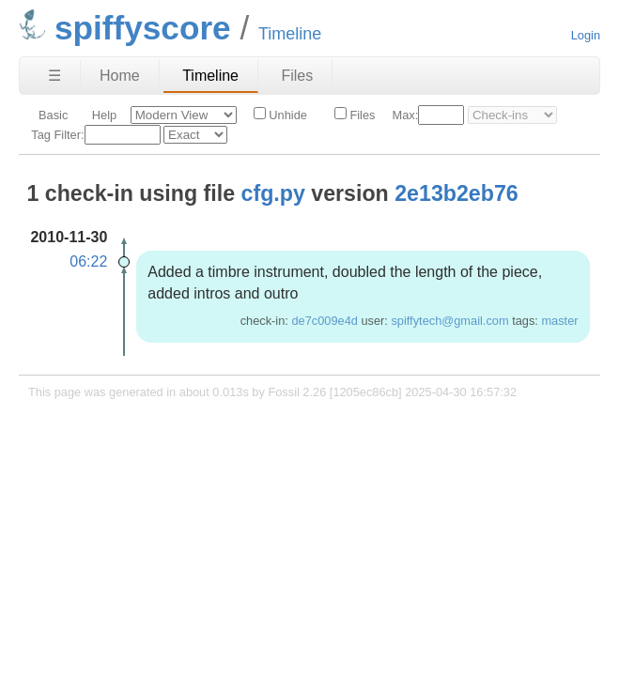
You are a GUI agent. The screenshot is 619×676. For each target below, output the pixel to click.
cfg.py (273, 193)
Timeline (210, 76)
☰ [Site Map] (54, 76)
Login (585, 35)
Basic (53, 115)
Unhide (280, 114)
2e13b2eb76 (456, 193)
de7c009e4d (324, 321)
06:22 (88, 261)
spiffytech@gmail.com (449, 321)
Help (104, 115)
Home (120, 76)
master (559, 321)
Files (297, 76)
